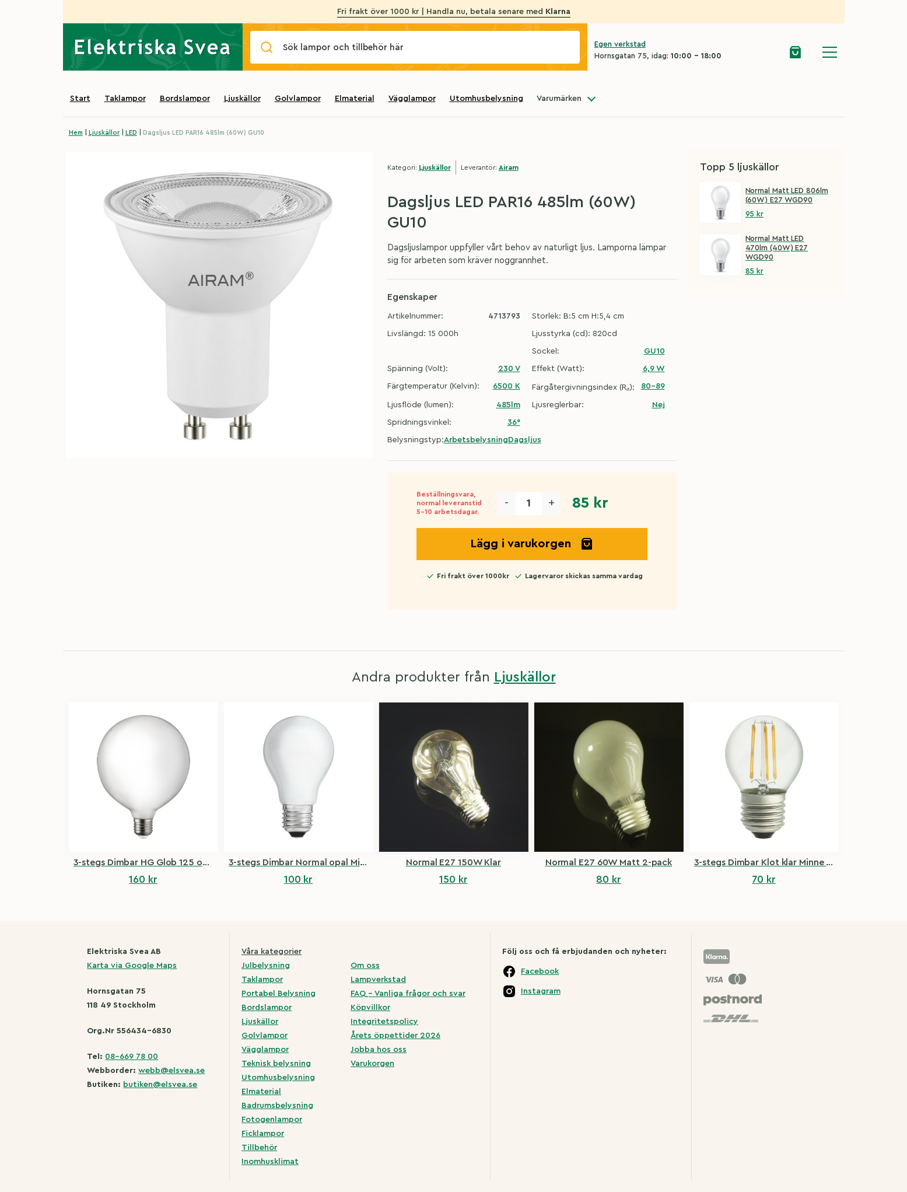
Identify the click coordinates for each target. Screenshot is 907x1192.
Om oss (365, 966)
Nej (658, 405)
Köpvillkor (370, 1008)
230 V (509, 369)
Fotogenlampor (271, 1120)
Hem (76, 133)
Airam (509, 167)
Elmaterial (354, 99)
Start (80, 99)
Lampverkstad (378, 980)
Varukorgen (372, 1064)
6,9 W (654, 369)
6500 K (506, 386)
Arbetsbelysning (476, 440)
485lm (508, 405)
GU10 (654, 351)
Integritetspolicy (384, 1022)
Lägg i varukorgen (532, 544)
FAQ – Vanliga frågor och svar (408, 994)
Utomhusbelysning (486, 99)
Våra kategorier (271, 952)
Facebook (540, 971)
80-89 (653, 386)
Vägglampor (412, 99)
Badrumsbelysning (277, 1106)
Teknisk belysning (276, 1064)
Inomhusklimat (270, 1162)
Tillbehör (259, 1148)
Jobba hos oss (379, 1050)
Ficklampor (262, 1134)
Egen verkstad (620, 44)
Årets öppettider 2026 (395, 1036)
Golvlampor (298, 99)
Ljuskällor (242, 99)
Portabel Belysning (278, 994)
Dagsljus (524, 440)
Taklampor (125, 99)
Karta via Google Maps (132, 966)
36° (513, 422)
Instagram (541, 991)
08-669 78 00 (131, 1057)
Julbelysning (265, 966)
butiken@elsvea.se (160, 1085)
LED (131, 133)
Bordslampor (185, 99)
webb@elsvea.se (171, 1071)
